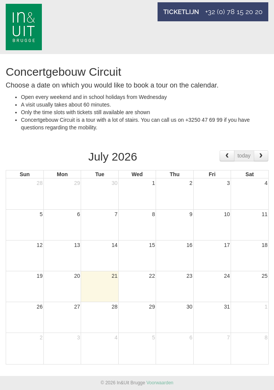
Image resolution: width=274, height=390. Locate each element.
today (243, 156)
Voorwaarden (160, 382)
